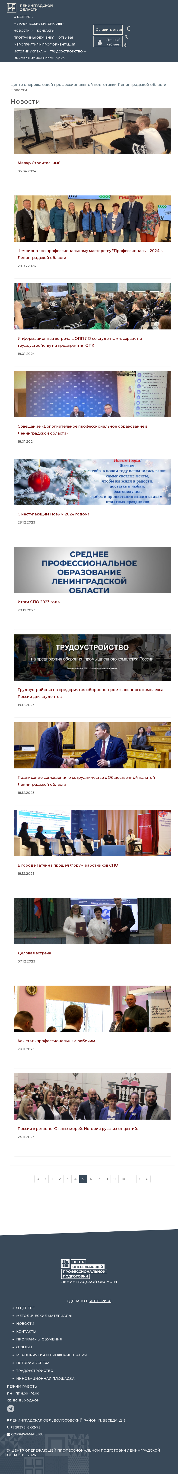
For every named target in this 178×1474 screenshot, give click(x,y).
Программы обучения (34, 37)
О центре (24, 16)
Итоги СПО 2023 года (39, 602)
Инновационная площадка (39, 58)
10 (123, 1179)
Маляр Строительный (39, 163)
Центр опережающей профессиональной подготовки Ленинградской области (88, 84)
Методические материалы (40, 23)
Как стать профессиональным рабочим (56, 1041)
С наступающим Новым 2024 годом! (53, 514)
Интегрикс (100, 1301)
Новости (24, 30)
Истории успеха (31, 51)
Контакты (45, 30)
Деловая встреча (34, 953)
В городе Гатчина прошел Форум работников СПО (68, 865)
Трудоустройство (69, 51)
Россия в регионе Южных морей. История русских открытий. (78, 1129)
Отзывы (65, 37)
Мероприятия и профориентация (44, 44)
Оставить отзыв (109, 29)
